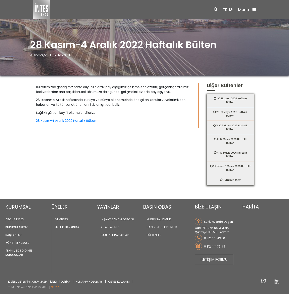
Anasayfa (39, 55)
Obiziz (55, 287)
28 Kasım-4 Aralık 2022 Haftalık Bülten (66, 120)
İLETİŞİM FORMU (214, 259)
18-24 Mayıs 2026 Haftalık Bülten (231, 127)
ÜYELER (59, 207)
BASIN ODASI (157, 207)
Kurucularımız (16, 227)
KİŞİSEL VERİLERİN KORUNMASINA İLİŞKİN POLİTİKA (39, 282)
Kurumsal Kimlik (159, 220)
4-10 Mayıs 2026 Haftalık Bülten (232, 154)
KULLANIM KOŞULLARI (89, 282)
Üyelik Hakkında (67, 227)
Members (61, 220)
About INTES (14, 220)
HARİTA (250, 206)
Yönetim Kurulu (17, 243)
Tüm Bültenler (232, 179)
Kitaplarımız (110, 227)
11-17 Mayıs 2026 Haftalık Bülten (232, 141)
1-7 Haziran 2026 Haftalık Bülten (232, 100)
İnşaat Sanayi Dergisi (117, 220)
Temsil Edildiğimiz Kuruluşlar (19, 253)
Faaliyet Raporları (115, 235)
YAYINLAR (108, 207)
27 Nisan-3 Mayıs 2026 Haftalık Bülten (232, 168)
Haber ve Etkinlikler (162, 227)
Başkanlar (13, 235)
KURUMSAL (18, 207)
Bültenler (60, 55)
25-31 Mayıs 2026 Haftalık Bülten (231, 114)
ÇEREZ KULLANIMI (119, 282)
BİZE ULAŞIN (208, 206)
